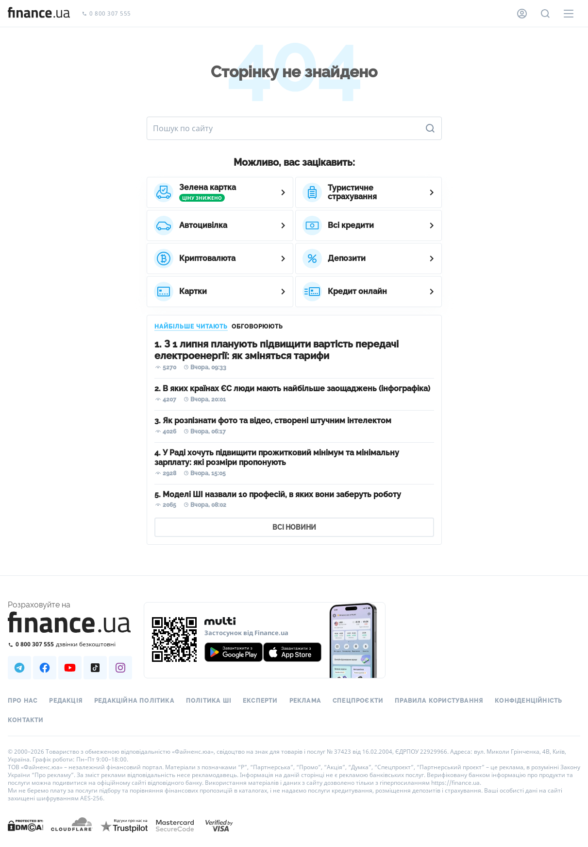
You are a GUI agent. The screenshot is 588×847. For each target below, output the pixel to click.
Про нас (22, 700)
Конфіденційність (528, 700)
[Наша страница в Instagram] (120, 667)
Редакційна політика (134, 700)
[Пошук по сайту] (545, 13)
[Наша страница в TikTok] (95, 667)
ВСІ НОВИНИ (294, 527)
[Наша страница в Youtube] (70, 667)
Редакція (66, 700)
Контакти (26, 720)
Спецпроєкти (358, 700)
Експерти (260, 700)
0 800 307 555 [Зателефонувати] (106, 14)
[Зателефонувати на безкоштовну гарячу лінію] (70, 644)
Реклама (305, 700)
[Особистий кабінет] (522, 13)
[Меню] (568, 13)
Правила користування (439, 700)
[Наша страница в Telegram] (19, 667)
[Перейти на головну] (39, 13)
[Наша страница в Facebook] (44, 667)
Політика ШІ (208, 700)
